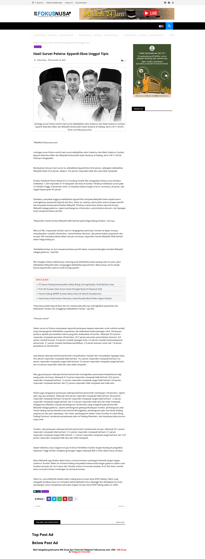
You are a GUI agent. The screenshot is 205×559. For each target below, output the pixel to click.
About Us (40, 3)
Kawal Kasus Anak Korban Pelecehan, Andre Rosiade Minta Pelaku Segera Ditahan (75, 298)
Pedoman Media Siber (54, 3)
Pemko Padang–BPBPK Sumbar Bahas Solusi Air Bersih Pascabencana (70, 293)
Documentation (81, 3)
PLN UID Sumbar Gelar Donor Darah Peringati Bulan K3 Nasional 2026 (70, 289)
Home (35, 42)
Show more (120, 522)
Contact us (69, 3)
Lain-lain (43, 42)
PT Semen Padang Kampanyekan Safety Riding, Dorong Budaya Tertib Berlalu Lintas (76, 284)
